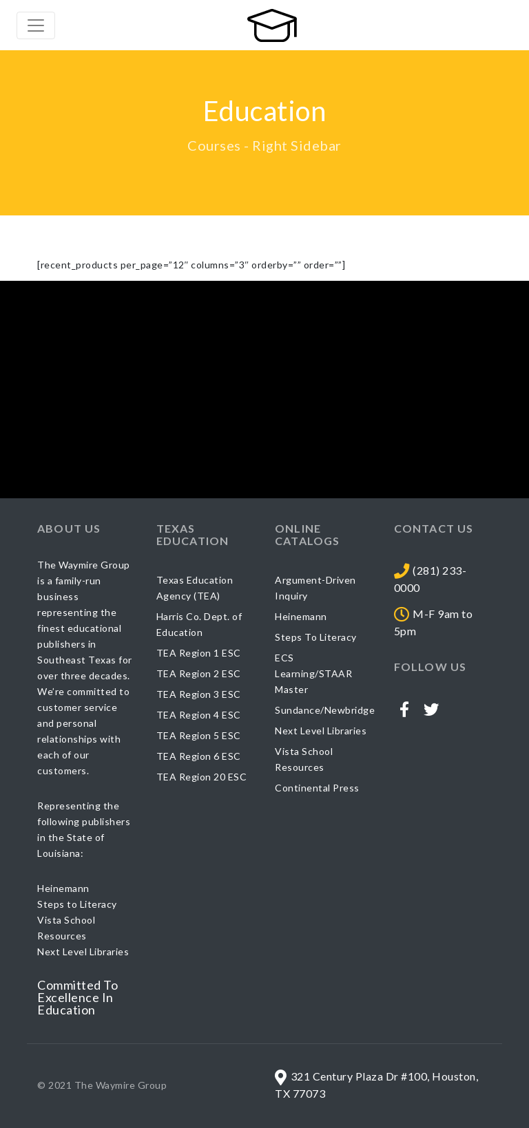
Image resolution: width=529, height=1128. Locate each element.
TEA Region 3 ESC (198, 694)
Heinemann (301, 616)
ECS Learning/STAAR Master (313, 673)
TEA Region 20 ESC (201, 777)
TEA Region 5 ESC (198, 735)
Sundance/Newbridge (325, 710)
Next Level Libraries (320, 730)
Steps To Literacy (316, 637)
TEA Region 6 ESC (198, 756)
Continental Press (317, 788)
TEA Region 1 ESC (198, 653)
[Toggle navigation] (36, 25)
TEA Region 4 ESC (198, 715)
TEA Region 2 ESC (198, 673)
